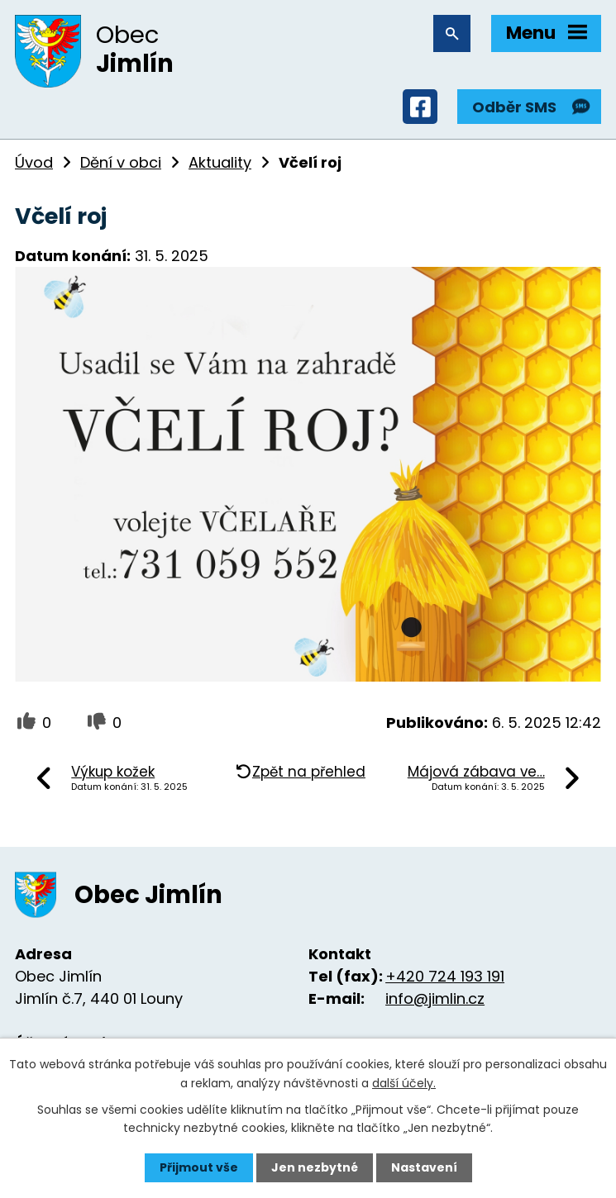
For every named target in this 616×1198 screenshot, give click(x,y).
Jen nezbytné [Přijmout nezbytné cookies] (314, 1167)
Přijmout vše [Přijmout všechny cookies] (199, 1167)
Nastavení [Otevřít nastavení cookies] (424, 1167)
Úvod (34, 162)
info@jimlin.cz (435, 998)
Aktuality (220, 162)
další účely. (404, 1082)
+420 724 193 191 (444, 976)
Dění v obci (120, 162)
